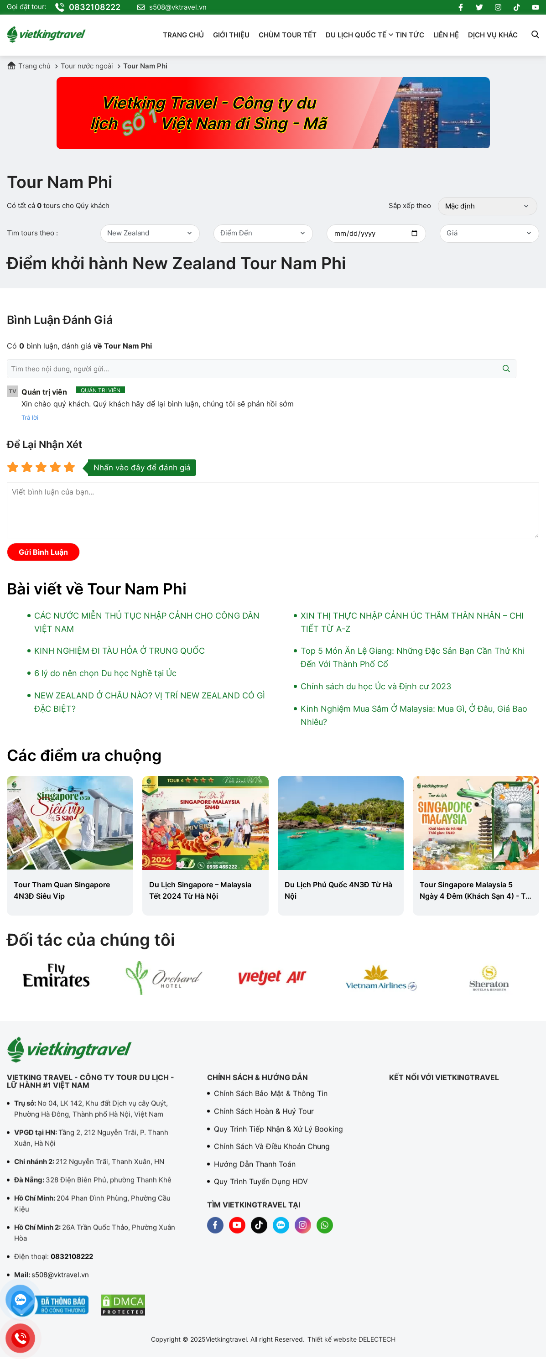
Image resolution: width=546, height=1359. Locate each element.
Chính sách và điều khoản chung (272, 1155)
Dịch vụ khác (493, 35)
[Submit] (506, 368)
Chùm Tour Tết (288, 35)
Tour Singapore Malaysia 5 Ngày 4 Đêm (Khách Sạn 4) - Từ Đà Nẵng (475, 895)
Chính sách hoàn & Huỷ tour (264, 1119)
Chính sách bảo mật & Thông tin (271, 1102)
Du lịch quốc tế (356, 35)
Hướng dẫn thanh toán (255, 1172)
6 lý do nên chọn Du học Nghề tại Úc (105, 673)
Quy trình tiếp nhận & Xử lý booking (278, 1137)
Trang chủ (183, 35)
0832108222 (87, 7)
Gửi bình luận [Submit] (43, 552)
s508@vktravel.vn (172, 7)
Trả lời (29, 417)
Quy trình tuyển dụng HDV (261, 1190)
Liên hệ (446, 35)
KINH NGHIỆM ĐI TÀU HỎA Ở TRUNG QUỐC (119, 651)
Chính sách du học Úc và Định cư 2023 (376, 686)
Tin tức (409, 35)
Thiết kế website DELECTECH (351, 1339)
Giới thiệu (231, 35)
